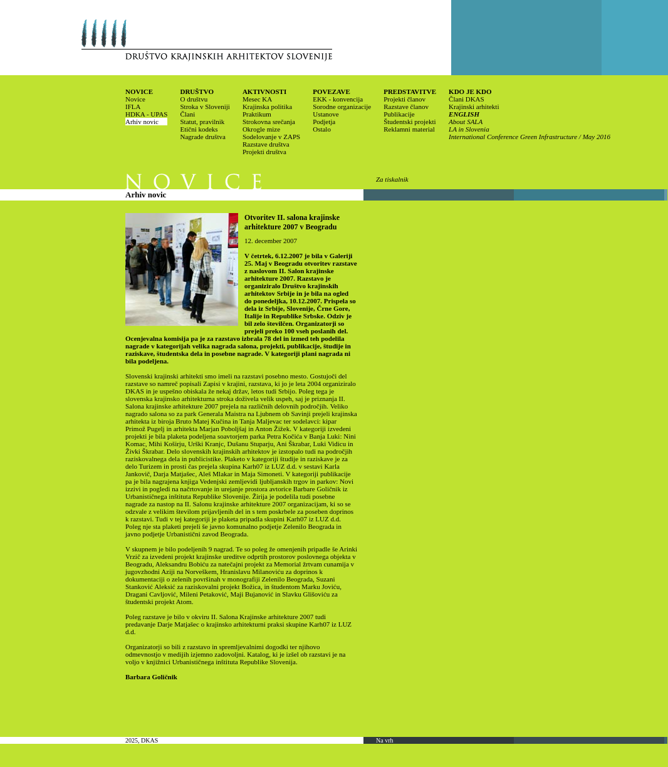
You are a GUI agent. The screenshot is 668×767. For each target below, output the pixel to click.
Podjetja (324, 121)
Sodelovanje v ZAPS (271, 136)
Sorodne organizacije (342, 106)
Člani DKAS (466, 99)
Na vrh (385, 740)
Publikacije (399, 114)
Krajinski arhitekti (474, 106)
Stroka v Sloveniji (204, 106)
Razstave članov (406, 106)
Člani (187, 114)
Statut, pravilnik (202, 121)
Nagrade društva (202, 136)
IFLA (132, 106)
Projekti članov (404, 99)
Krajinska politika (267, 106)
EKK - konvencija (338, 99)
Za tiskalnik (392, 179)
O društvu (193, 99)
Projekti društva (264, 151)
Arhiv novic (142, 121)
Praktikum (257, 114)
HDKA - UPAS (146, 114)
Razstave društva (266, 144)
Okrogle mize (261, 129)
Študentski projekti (410, 121)
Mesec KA (257, 99)
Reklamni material (409, 129)
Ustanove (326, 114)
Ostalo (322, 129)
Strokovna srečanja (269, 121)
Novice (135, 99)
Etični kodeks (198, 129)
